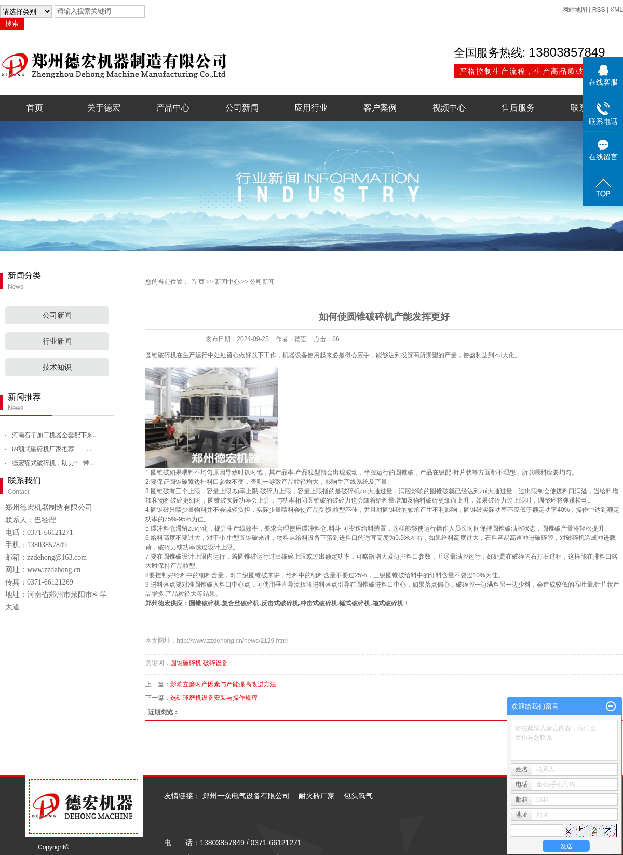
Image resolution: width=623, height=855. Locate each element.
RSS (598, 9)
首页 (34, 107)
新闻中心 (227, 282)
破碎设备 (215, 663)
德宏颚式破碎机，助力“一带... (53, 463)
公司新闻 (242, 107)
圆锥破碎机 (204, 603)
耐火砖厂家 (317, 796)
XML (616, 9)
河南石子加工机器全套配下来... (55, 435)
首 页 (198, 282)
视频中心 (449, 107)
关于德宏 (103, 107)
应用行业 (311, 107)
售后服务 (518, 107)
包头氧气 (358, 796)
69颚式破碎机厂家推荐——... (51, 449)
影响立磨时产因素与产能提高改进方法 (223, 684)
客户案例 (380, 107)
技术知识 (57, 367)
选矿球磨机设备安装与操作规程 (214, 697)
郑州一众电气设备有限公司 (246, 796)
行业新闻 (57, 341)
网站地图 (574, 9)
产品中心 (172, 107)
